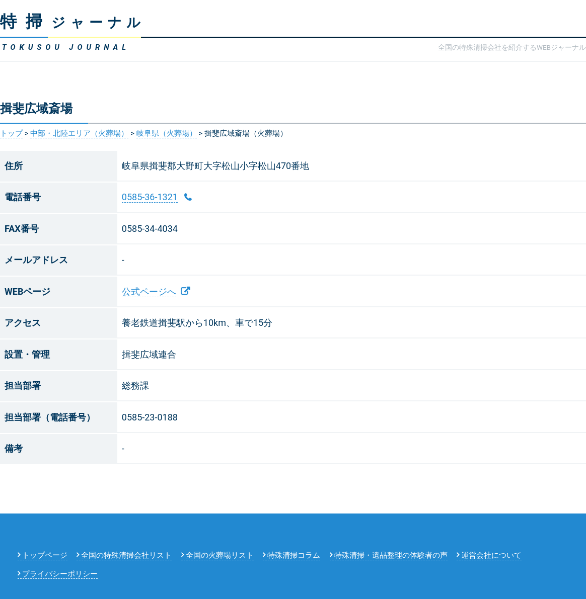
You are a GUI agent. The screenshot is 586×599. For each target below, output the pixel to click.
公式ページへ (149, 291)
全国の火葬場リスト (220, 555)
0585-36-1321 (150, 197)
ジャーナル (72, 23)
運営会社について (491, 555)
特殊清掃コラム (293, 555)
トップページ (44, 555)
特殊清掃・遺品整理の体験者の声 (391, 555)
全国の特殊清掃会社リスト (126, 555)
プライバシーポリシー (60, 573)
